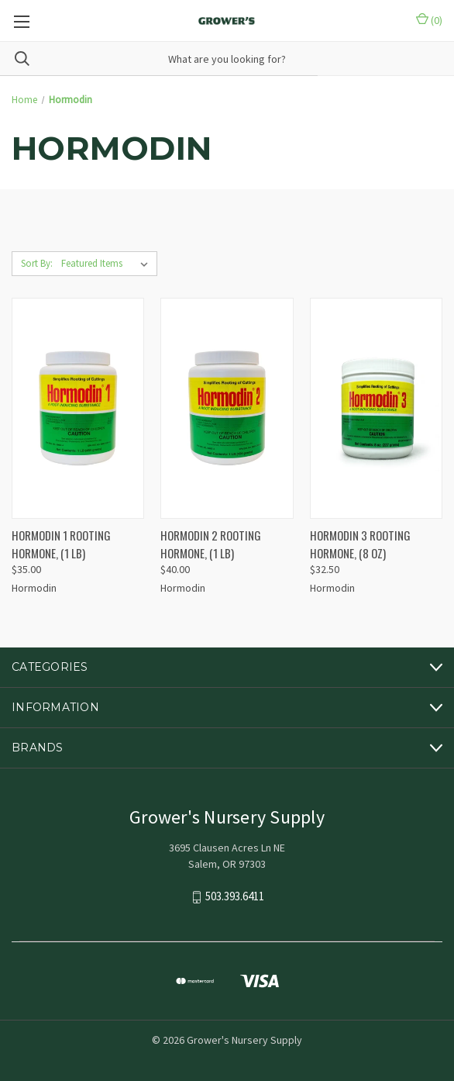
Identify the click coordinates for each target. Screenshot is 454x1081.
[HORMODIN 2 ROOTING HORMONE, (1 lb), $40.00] (226, 408)
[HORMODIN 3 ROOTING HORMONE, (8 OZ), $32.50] (376, 408)
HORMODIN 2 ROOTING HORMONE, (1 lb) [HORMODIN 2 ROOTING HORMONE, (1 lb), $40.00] (210, 544)
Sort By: (37, 263)
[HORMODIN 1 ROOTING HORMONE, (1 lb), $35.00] (78, 408)
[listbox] (107, 263)
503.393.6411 (234, 896)
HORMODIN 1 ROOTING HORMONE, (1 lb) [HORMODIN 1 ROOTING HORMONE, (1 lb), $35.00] (61, 544)
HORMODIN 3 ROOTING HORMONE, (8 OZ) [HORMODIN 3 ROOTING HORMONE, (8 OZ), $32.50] (360, 544)
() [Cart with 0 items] (429, 19)
